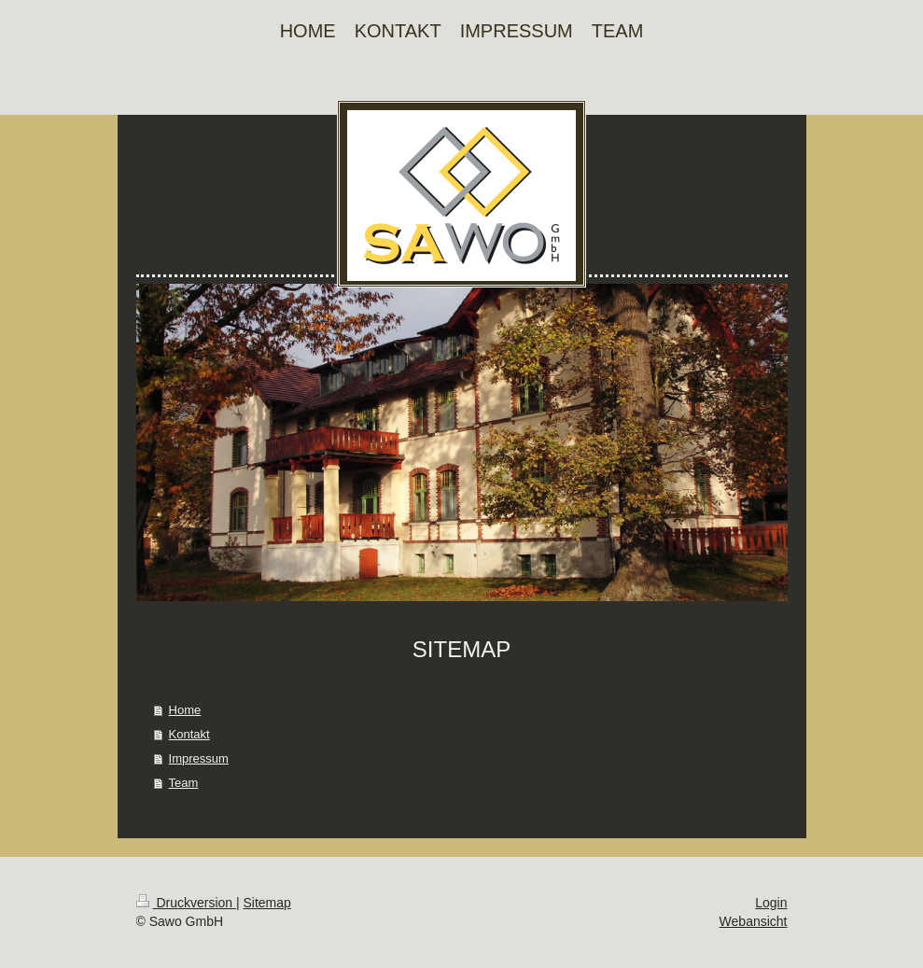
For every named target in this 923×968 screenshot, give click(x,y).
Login (771, 902)
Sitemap (267, 902)
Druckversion (186, 902)
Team (184, 783)
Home (185, 710)
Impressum (199, 758)
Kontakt (189, 734)
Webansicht (754, 921)
